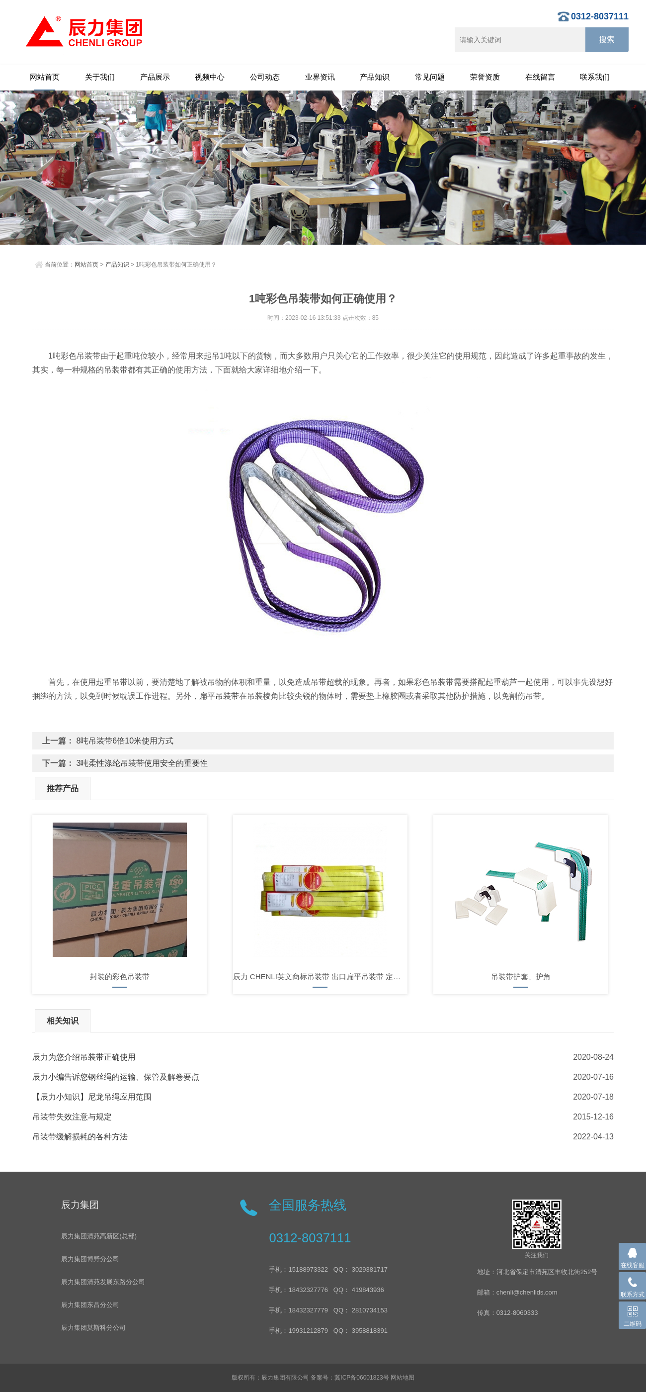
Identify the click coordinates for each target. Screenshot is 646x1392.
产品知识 (375, 77)
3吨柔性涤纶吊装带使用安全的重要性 (142, 763)
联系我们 (595, 77)
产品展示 (155, 77)
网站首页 (45, 77)
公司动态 (265, 77)
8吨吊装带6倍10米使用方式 (124, 741)
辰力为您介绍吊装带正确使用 (84, 1057)
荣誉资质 (485, 77)
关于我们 (100, 77)
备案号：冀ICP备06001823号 (350, 1377)
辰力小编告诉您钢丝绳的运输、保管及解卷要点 (115, 1077)
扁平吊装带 (219, 696)
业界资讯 (320, 77)
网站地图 (402, 1377)
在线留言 (540, 77)
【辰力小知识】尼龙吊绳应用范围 (92, 1097)
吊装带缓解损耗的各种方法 (80, 1136)
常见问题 (430, 77)
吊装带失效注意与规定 (72, 1117)
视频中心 (210, 77)
